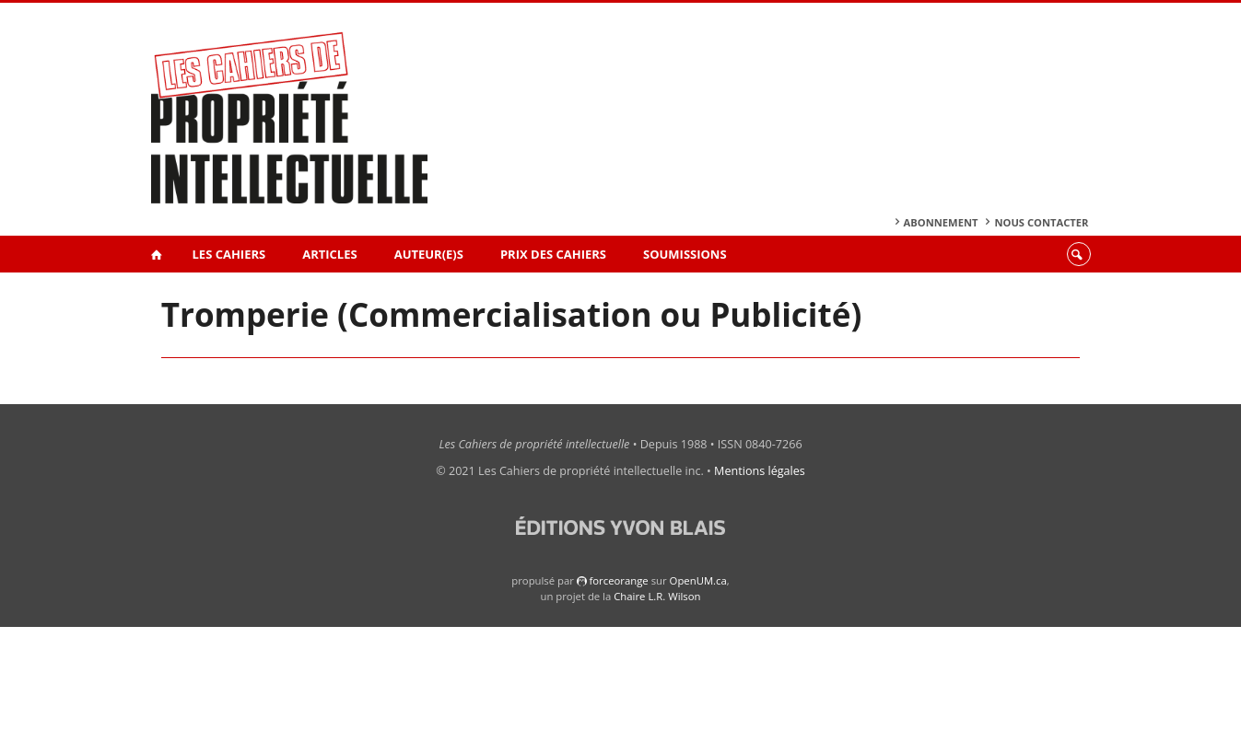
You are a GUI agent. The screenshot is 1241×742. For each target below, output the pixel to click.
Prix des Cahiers (553, 254)
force (618, 580)
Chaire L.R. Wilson (657, 596)
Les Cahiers (229, 254)
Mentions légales (759, 471)
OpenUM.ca (698, 580)
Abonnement (941, 222)
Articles (329, 254)
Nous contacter (1041, 222)
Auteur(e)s (428, 254)
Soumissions (685, 254)
